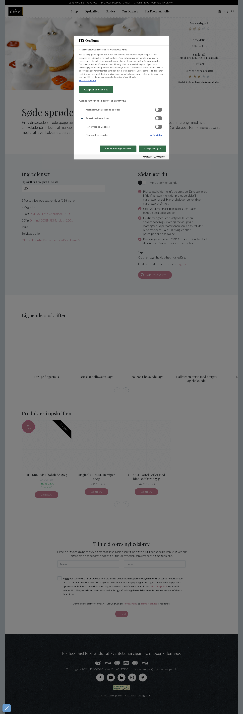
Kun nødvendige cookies (118, 148)
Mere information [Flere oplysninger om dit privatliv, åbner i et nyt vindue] (87, 80)
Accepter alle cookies (96, 89)
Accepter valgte (152, 148)
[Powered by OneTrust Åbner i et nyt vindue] (155, 157)
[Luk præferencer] (6, 708)
